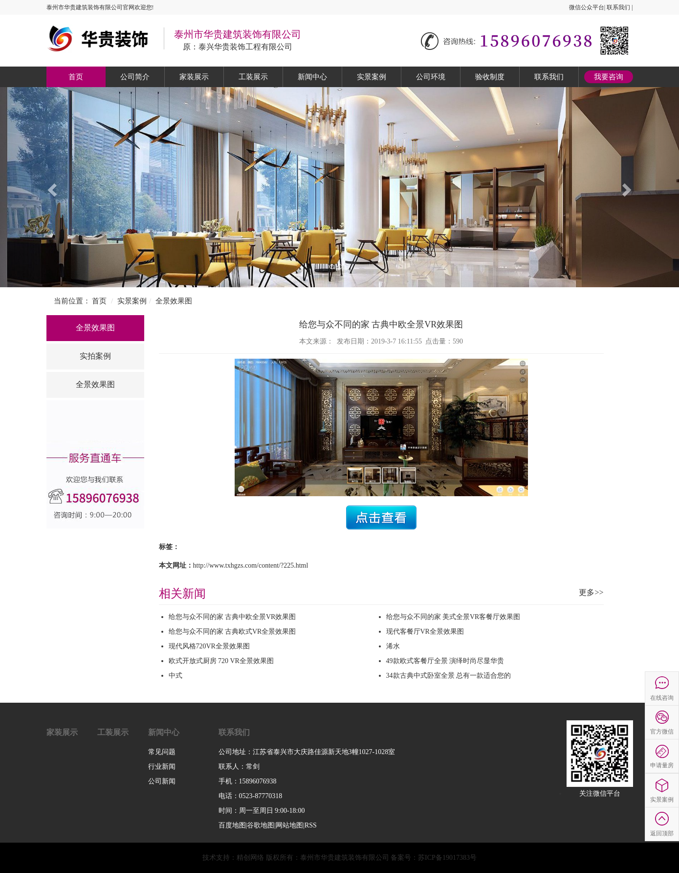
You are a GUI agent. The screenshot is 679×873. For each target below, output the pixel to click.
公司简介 (135, 77)
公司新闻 (161, 781)
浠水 (393, 646)
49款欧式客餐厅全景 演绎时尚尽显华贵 (445, 661)
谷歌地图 (260, 825)
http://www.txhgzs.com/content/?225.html (250, 565)
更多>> (591, 592)
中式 (175, 675)
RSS (311, 825)
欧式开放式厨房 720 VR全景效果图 (221, 661)
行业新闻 (161, 766)
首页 (75, 77)
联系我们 (618, 7)
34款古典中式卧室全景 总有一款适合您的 (448, 675)
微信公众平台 (586, 7)
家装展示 (194, 77)
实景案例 (371, 77)
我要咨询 (608, 77)
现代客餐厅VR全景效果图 (425, 631)
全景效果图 (173, 301)
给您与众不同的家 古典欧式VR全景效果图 (232, 631)
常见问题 (161, 752)
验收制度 (489, 77)
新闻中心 (312, 77)
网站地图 (289, 825)
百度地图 (232, 825)
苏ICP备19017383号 (447, 857)
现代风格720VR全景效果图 (209, 646)
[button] (51, 187)
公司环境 (430, 77)
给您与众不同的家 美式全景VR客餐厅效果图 (453, 616)
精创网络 (250, 857)
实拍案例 (95, 356)
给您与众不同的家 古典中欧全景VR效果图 (232, 616)
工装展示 (253, 77)
